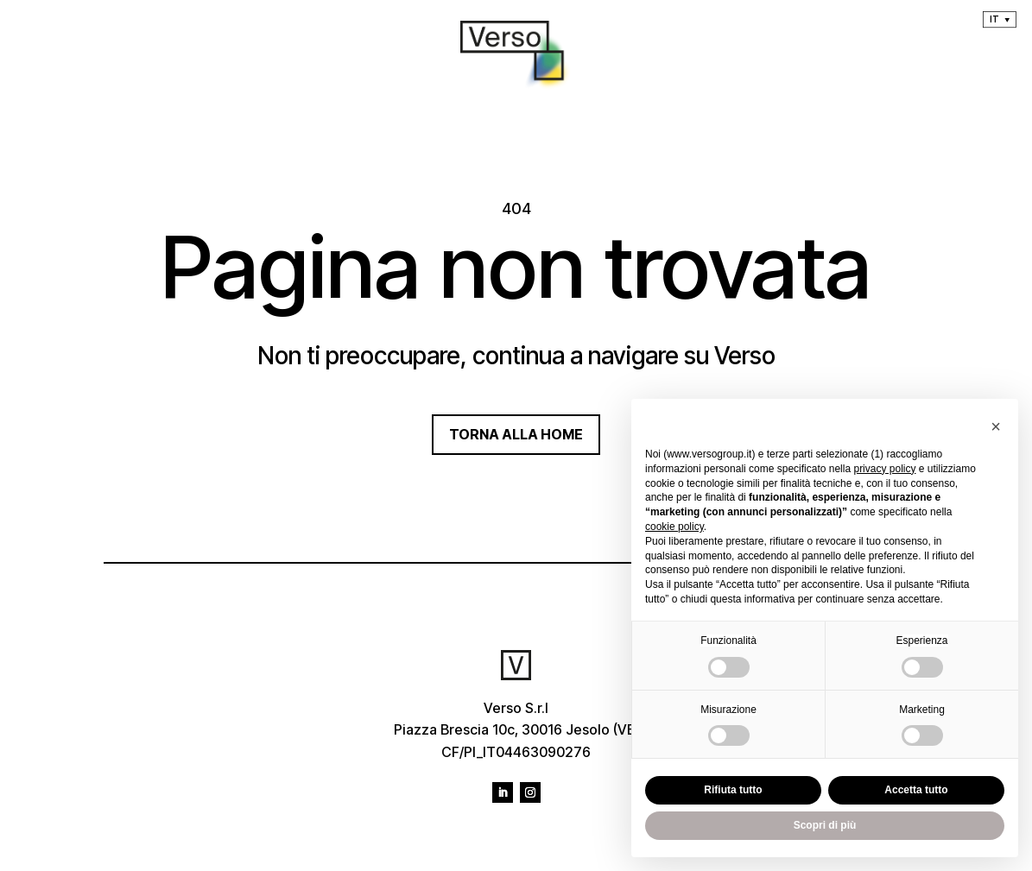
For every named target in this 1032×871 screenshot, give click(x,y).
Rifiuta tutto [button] (733, 790)
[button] (996, 426)
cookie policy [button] (674, 527)
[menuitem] (999, 19)
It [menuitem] (994, 19)
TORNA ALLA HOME (516, 434)
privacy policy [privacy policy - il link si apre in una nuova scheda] (884, 469)
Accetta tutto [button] (915, 790)
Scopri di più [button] (825, 825)
